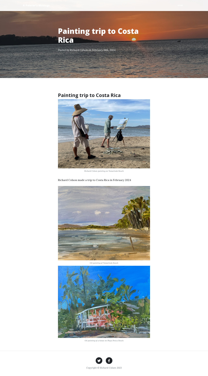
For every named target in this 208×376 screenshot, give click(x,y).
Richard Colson (79, 50)
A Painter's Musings (36, 5)
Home (180, 5)
